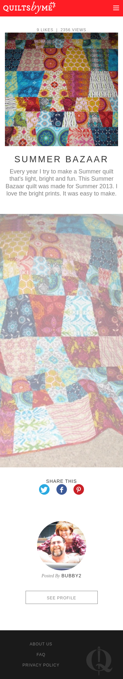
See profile (61, 598)
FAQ (40, 654)
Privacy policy (41, 665)
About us (41, 644)
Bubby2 (71, 575)
